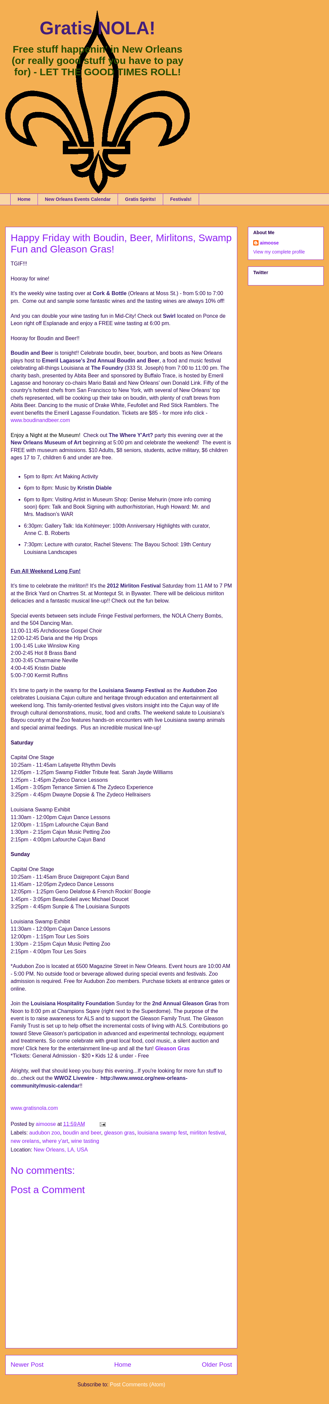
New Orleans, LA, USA (61, 1150)
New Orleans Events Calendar (78, 199)
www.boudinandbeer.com (40, 420)
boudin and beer (82, 1133)
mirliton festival (207, 1133)
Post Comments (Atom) (137, 1384)
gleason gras (119, 1133)
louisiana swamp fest (162, 1133)
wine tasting (85, 1141)
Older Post (217, 1364)
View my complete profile (279, 251)
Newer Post (27, 1364)
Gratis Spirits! (140, 199)
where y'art (55, 1141)
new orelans (25, 1141)
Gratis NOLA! (97, 28)
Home (24, 199)
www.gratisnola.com (34, 1108)
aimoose (269, 242)
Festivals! (181, 199)
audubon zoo (44, 1133)
